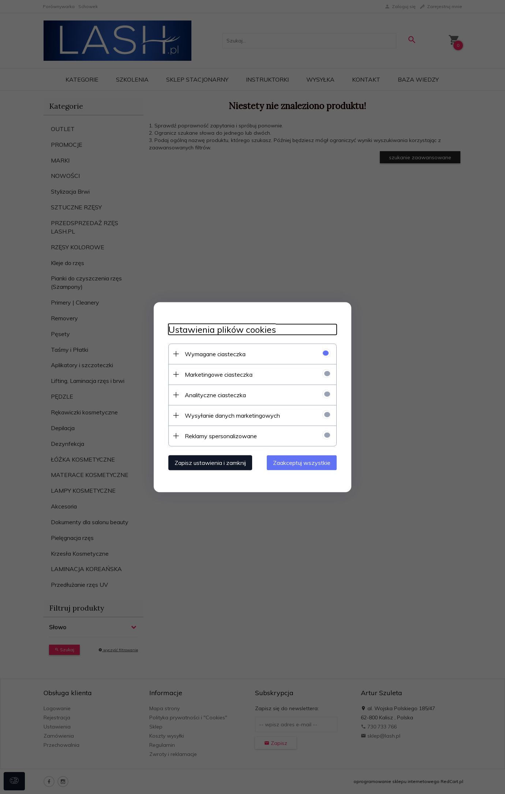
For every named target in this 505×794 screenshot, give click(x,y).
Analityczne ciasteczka (215, 394)
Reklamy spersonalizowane (221, 435)
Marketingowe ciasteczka (218, 374)
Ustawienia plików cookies (222, 329)
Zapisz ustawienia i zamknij (210, 462)
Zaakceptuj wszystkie (301, 462)
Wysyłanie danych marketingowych (232, 415)
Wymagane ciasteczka (215, 353)
